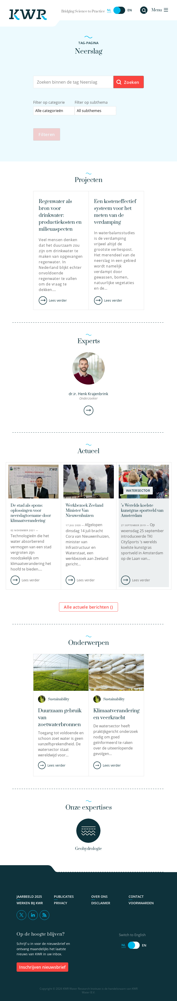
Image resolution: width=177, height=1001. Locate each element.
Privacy (60, 903)
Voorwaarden (141, 903)
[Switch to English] (119, 10)
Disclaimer (100, 903)
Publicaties (64, 897)
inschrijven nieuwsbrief (42, 967)
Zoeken (127, 82)
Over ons (99, 897)
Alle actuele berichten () (88, 607)
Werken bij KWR (30, 903)
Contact (136, 897)
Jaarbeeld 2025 (29, 897)
